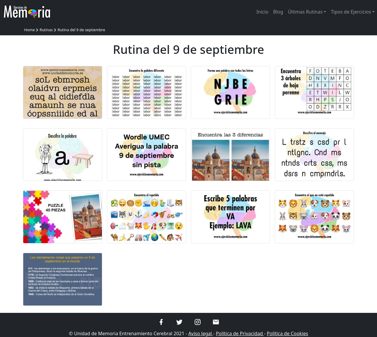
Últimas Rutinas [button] (305, 12)
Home (29, 29)
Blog (278, 12)
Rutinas (46, 29)
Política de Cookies (287, 333)
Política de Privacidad (240, 333)
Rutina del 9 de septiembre (81, 29)
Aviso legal (200, 333)
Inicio (262, 12)
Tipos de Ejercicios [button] (351, 12)
